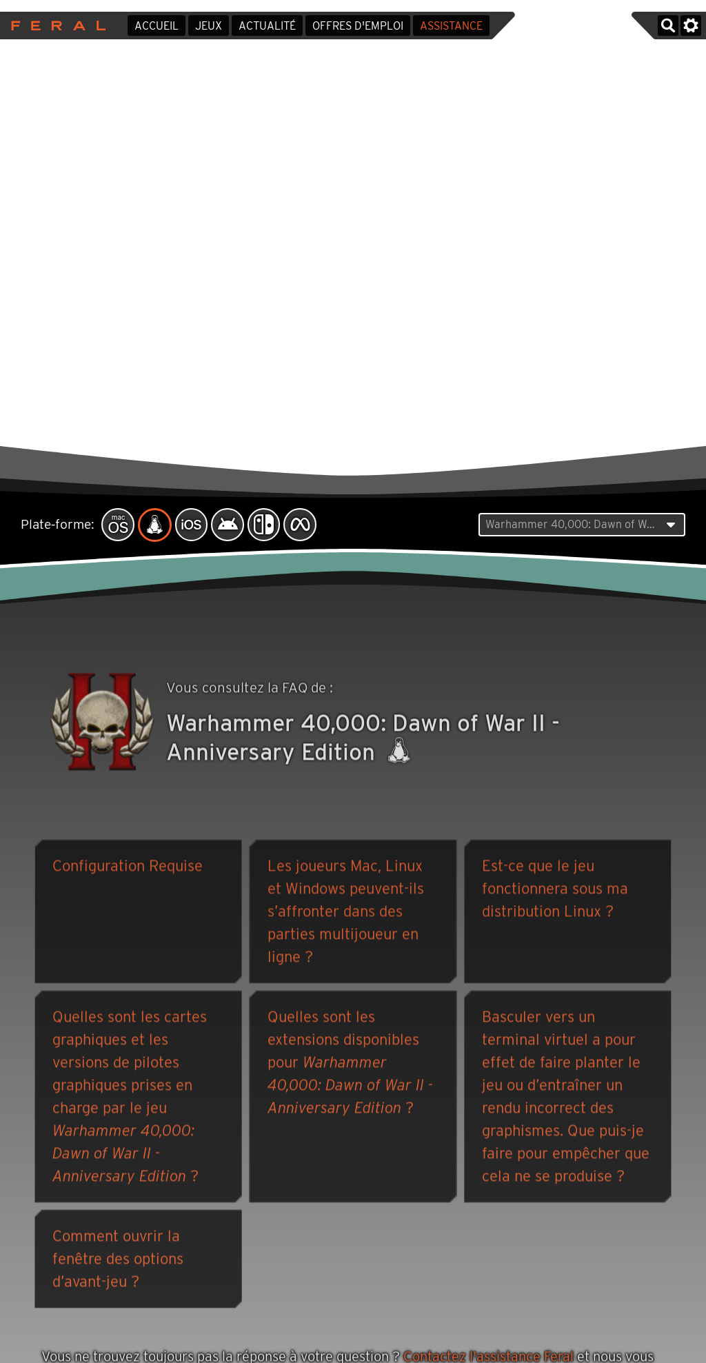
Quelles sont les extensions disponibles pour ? (350, 1064)
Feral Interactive (54, 25)
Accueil (156, 25)
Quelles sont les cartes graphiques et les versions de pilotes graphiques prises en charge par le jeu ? (129, 1098)
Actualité (267, 25)
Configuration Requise (127, 868)
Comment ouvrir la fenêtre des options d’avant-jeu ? (117, 1261)
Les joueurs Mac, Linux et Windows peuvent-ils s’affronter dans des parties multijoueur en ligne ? (346, 913)
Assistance (451, 25)
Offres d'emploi (357, 25)
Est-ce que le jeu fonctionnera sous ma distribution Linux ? (555, 890)
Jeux (208, 25)
